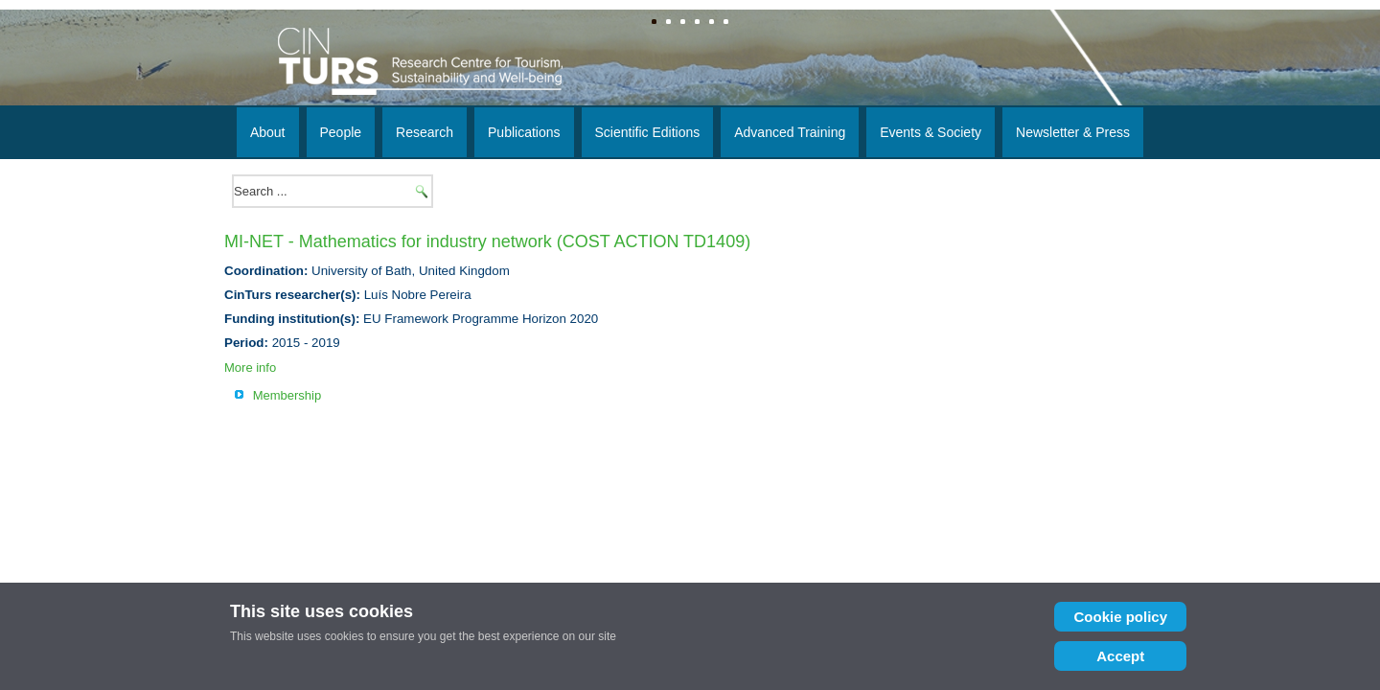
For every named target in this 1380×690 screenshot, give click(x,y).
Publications (524, 132)
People (341, 132)
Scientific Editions (648, 132)
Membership (287, 395)
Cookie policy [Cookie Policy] (1112, 617)
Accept (1112, 656)
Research (424, 132)
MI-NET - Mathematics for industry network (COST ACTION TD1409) (487, 241)
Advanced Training (789, 132)
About (268, 132)
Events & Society (930, 132)
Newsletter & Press (1073, 132)
